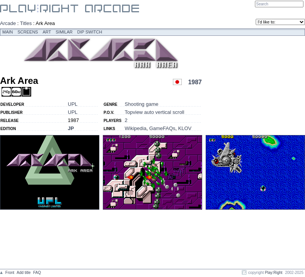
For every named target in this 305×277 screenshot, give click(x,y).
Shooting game (141, 104)
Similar (64, 32)
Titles (26, 23)
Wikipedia (135, 128)
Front (9, 272)
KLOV (185, 128)
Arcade (8, 23)
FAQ (37, 272)
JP (71, 128)
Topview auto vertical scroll (154, 112)
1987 (195, 82)
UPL (72, 104)
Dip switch (89, 32)
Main (7, 32)
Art (47, 32)
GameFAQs (162, 128)
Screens (28, 32)
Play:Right (274, 272)
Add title (23, 272)
